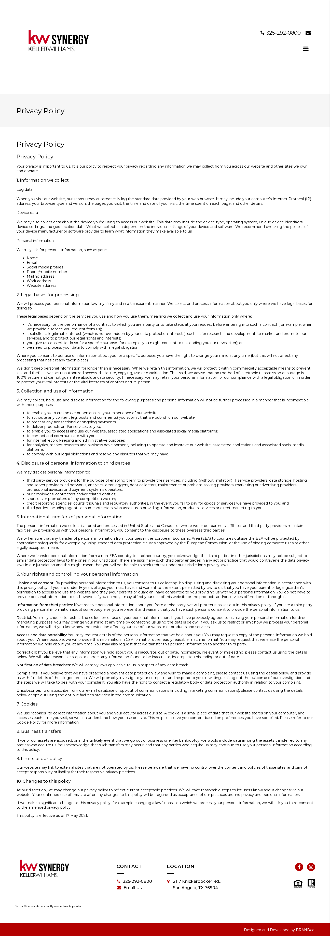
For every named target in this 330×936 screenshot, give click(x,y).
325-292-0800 (281, 33)
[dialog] (306, 48)
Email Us (129, 888)
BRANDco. (305, 930)
